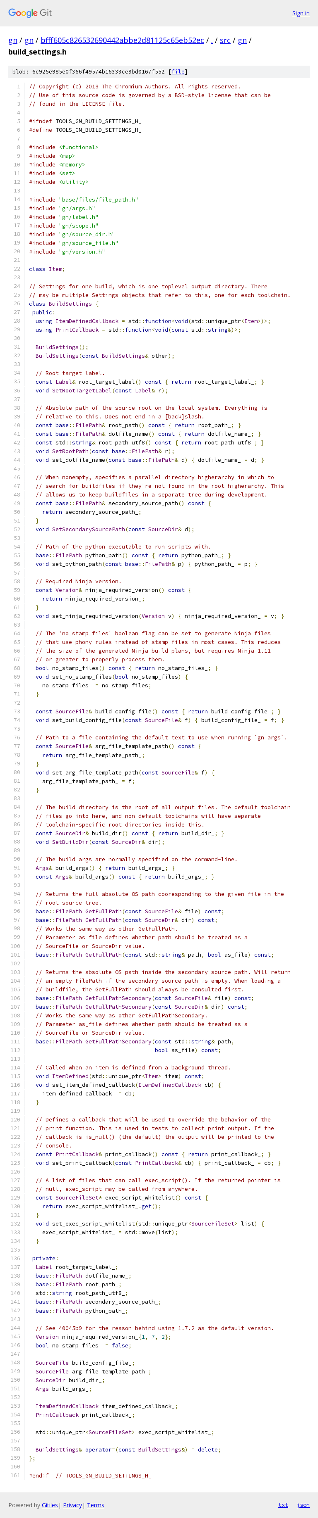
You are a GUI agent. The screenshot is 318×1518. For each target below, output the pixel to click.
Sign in (301, 13)
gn (12, 40)
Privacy (72, 1505)
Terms (95, 1505)
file (178, 71)
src (225, 40)
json (303, 1504)
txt (283, 1504)
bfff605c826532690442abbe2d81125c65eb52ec (122, 40)
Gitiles (50, 1505)
